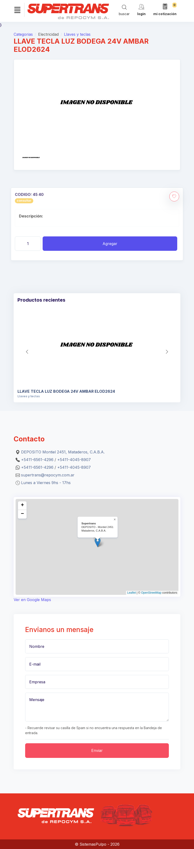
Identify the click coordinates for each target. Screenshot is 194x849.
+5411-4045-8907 (74, 459)
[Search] (124, 10)
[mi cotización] (165, 10)
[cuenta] (141, 9)
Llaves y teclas (77, 34)
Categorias (23, 34)
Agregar (110, 243)
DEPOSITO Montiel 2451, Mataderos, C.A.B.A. (63, 452)
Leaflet (131, 592)
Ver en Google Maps (32, 599)
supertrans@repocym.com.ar (47, 475)
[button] (167, 352)
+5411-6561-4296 (37, 459)
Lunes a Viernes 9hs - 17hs (46, 482)
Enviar (97, 750)
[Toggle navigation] (17, 10)
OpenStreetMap (151, 592)
